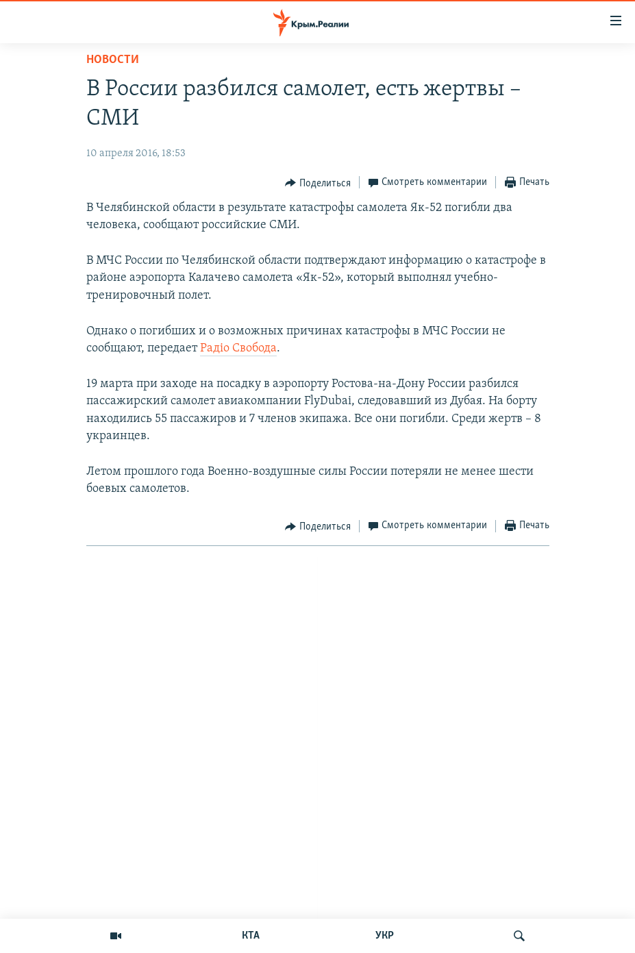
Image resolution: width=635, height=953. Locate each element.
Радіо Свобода (238, 348)
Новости (112, 59)
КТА (251, 935)
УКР (384, 935)
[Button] (318, 182)
